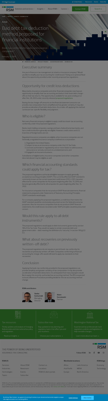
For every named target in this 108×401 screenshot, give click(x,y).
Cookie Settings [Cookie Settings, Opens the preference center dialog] (73, 399)
